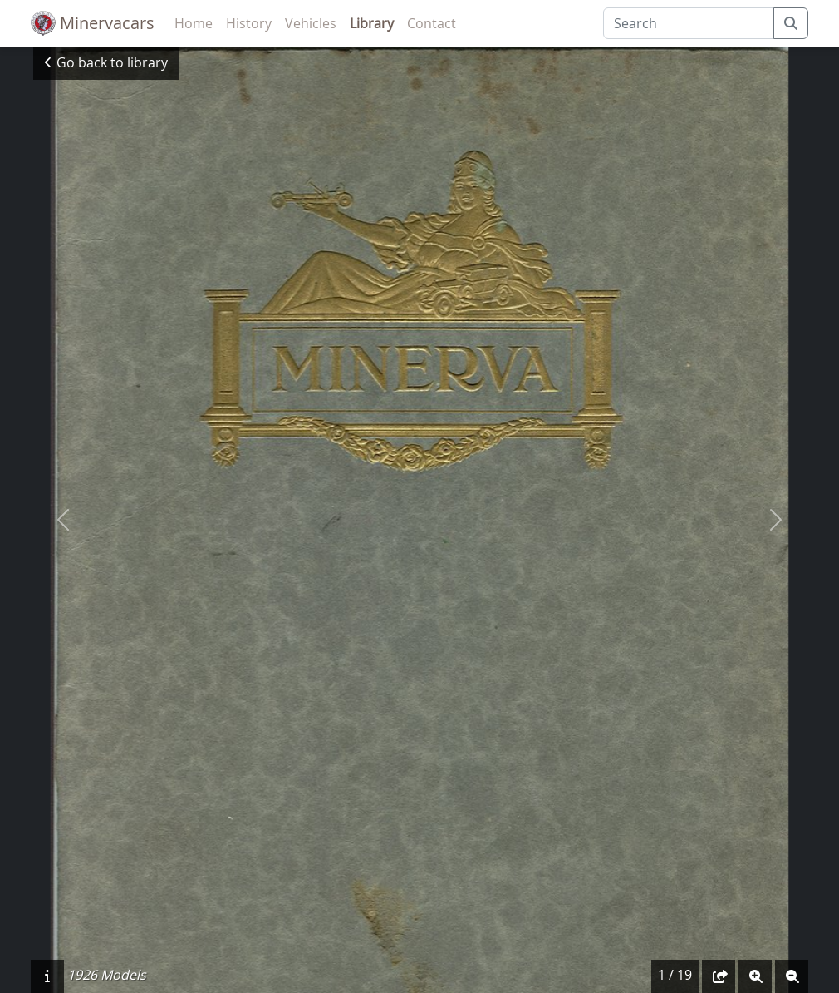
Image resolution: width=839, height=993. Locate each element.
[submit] (790, 23)
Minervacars (93, 23)
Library (372, 23)
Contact (431, 23)
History (249, 23)
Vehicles (310, 23)
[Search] (688, 23)
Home (193, 23)
